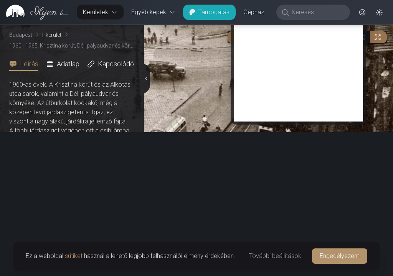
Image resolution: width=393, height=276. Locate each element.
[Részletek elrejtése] (145, 78)
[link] (35, 12)
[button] (362, 12)
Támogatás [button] (209, 12)
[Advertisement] (298, 68)
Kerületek (100, 12)
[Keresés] (317, 12)
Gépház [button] (253, 12)
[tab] (26, 64)
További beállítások (275, 256)
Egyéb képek (153, 12)
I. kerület (51, 35)
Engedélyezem (340, 256)
